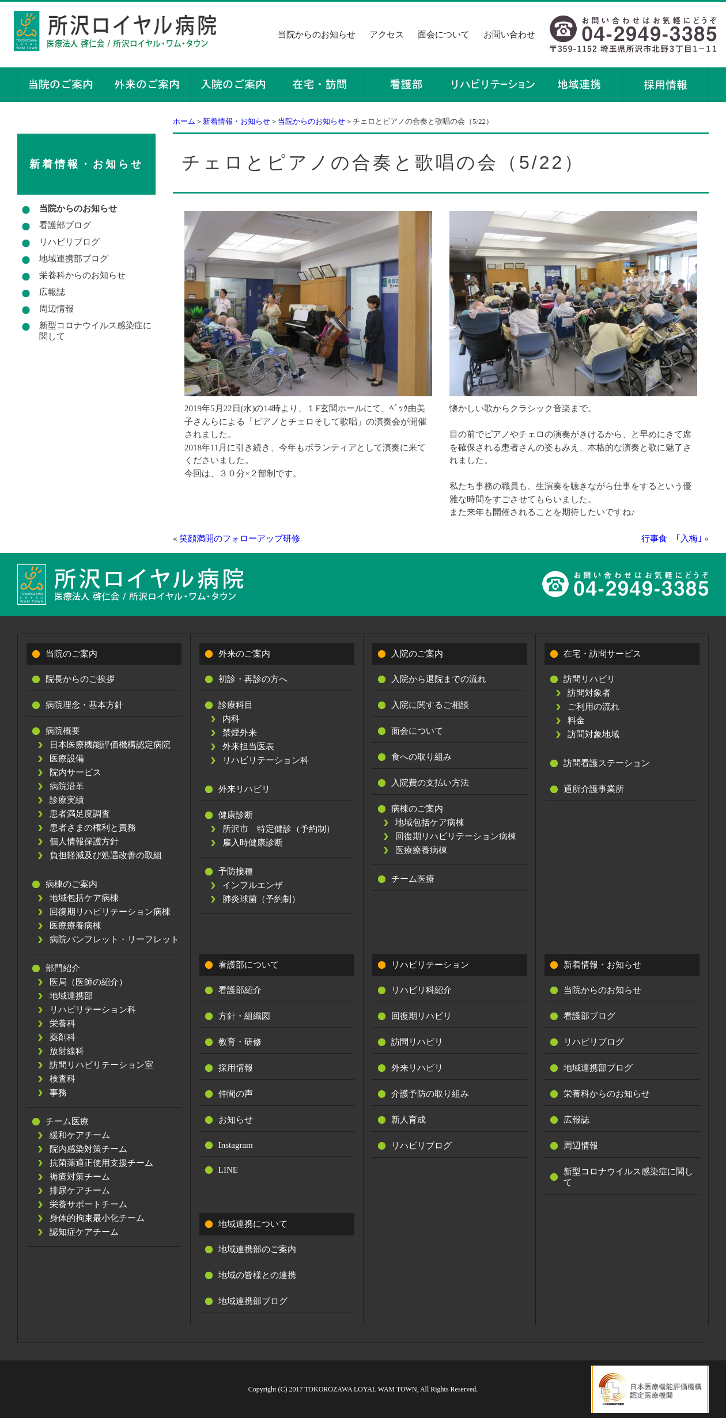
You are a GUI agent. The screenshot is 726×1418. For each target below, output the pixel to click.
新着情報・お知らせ (236, 121)
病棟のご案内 (71, 884)
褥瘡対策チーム (80, 1176)
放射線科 (67, 1051)
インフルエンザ (252, 885)
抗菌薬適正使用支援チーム (101, 1162)
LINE (228, 1169)
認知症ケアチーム (84, 1232)
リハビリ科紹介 (421, 990)
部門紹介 (63, 968)
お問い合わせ (509, 34)
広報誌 (52, 292)
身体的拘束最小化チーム (97, 1218)
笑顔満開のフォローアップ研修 (239, 538)
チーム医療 (67, 1121)
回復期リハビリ (421, 1016)
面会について (444, 34)
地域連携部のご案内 (257, 1249)
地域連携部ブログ (73, 258)
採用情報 (235, 1067)
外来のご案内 (244, 653)
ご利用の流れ (593, 706)
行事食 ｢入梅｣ (671, 538)
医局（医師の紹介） (88, 982)
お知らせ (235, 1119)
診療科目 (235, 705)
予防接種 (235, 871)
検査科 (62, 1078)
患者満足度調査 (80, 813)
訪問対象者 (589, 692)
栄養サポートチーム (88, 1204)
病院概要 (63, 730)
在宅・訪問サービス (602, 653)
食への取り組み (421, 756)
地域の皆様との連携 (257, 1275)
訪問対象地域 (593, 734)
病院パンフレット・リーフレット (114, 939)
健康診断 (235, 815)
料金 (576, 720)
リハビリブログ (69, 242)
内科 (231, 718)
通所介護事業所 (594, 789)
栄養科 (62, 1023)
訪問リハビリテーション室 (101, 1065)
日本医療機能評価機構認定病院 (110, 744)
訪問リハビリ (589, 679)
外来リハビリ (244, 789)
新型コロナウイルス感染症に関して (95, 331)
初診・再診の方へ (253, 679)
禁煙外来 (239, 732)
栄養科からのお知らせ (82, 275)
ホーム (184, 121)
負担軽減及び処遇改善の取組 (106, 855)
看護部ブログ (65, 225)
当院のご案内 (71, 653)
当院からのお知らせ (317, 34)
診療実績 (67, 800)
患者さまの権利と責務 (93, 827)
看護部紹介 (240, 990)
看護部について (248, 964)
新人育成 (408, 1119)
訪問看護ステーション (607, 763)
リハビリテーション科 (93, 1009)
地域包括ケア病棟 (84, 898)
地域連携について (253, 1224)
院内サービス (75, 772)
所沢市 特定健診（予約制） (278, 828)
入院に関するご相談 (430, 705)
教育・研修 (240, 1042)
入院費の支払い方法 (430, 782)
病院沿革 (67, 786)
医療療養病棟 (75, 925)
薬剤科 (62, 1037)
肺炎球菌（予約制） (261, 899)
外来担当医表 (248, 746)
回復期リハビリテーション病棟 (110, 911)
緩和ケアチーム (80, 1135)
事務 (58, 1092)
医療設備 (67, 758)
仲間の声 (235, 1093)
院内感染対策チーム (88, 1149)
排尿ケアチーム (80, 1190)
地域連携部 (71, 995)
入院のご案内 (417, 653)
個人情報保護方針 (84, 841)
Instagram (235, 1145)
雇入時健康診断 (252, 842)
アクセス (386, 34)
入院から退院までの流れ (438, 679)
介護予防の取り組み (430, 1093)
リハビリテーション (430, 964)
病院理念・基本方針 (84, 705)
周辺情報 (56, 308)
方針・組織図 (244, 1016)
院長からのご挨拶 (80, 679)
